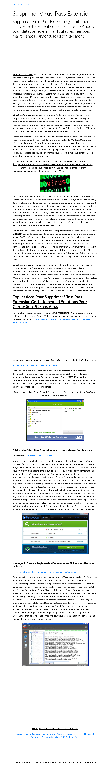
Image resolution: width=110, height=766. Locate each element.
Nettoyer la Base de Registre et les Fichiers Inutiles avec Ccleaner (44, 571)
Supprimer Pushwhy (40, 737)
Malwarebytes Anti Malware (38, 455)
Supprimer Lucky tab (25, 733)
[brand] (21, 4)
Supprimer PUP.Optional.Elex (64, 737)
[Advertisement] (55, 56)
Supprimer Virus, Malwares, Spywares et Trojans (35, 365)
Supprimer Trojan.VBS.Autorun (50, 733)
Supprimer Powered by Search (80, 733)
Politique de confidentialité (82, 762)
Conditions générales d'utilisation (49, 762)
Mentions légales (22, 762)
